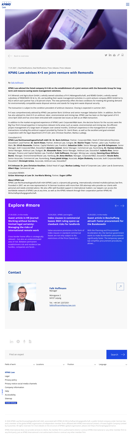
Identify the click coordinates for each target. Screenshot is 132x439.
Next (122, 205)
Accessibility (10, 394)
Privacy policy (11, 380)
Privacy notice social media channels (21, 383)
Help (7, 391)
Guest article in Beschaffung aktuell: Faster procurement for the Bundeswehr (105, 221)
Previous (117, 205)
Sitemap (8, 398)
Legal (7, 376)
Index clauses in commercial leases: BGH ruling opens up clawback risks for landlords (64, 221)
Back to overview (21, 56)
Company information (14, 387)
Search (114, 354)
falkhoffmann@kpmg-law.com (63, 305)
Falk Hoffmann (17, 82)
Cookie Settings (11, 403)
